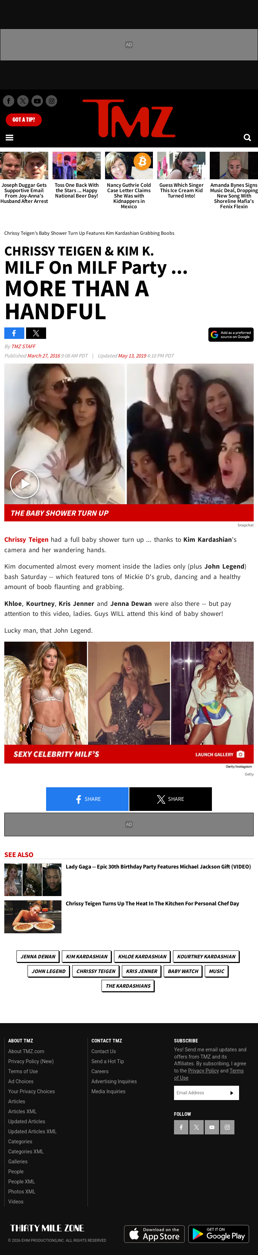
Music (216, 971)
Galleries (18, 1161)
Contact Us (103, 1051)
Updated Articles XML (32, 1131)
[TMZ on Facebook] (8, 101)
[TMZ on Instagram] (51, 101)
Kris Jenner (141, 971)
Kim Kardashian (86, 956)
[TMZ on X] (23, 101)
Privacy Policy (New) (31, 1061)
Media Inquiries (108, 1091)
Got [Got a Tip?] (24, 119)
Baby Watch (183, 971)
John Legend (48, 971)
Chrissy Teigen (95, 971)
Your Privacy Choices (31, 1091)
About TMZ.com (26, 1051)
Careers (100, 1071)
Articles (16, 1101)
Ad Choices (21, 1081)
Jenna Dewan (37, 956)
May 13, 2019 (132, 355)
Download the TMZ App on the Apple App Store (154, 1234)
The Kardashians (127, 985)
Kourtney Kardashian (206, 956)
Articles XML (22, 1111)
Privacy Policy (203, 1071)
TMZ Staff (23, 346)
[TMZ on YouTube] (212, 1127)
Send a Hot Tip (107, 1061)
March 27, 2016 (44, 355)
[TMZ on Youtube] (37, 101)
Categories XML (26, 1151)
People (16, 1171)
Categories (20, 1141)
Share (87, 799)
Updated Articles (26, 1121)
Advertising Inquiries (114, 1081)
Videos (16, 1202)
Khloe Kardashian (142, 956)
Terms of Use (23, 1071)
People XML (21, 1182)
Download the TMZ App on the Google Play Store (218, 1234)
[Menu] (10, 137)
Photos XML (21, 1192)
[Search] (248, 137)
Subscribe (232, 1093)
